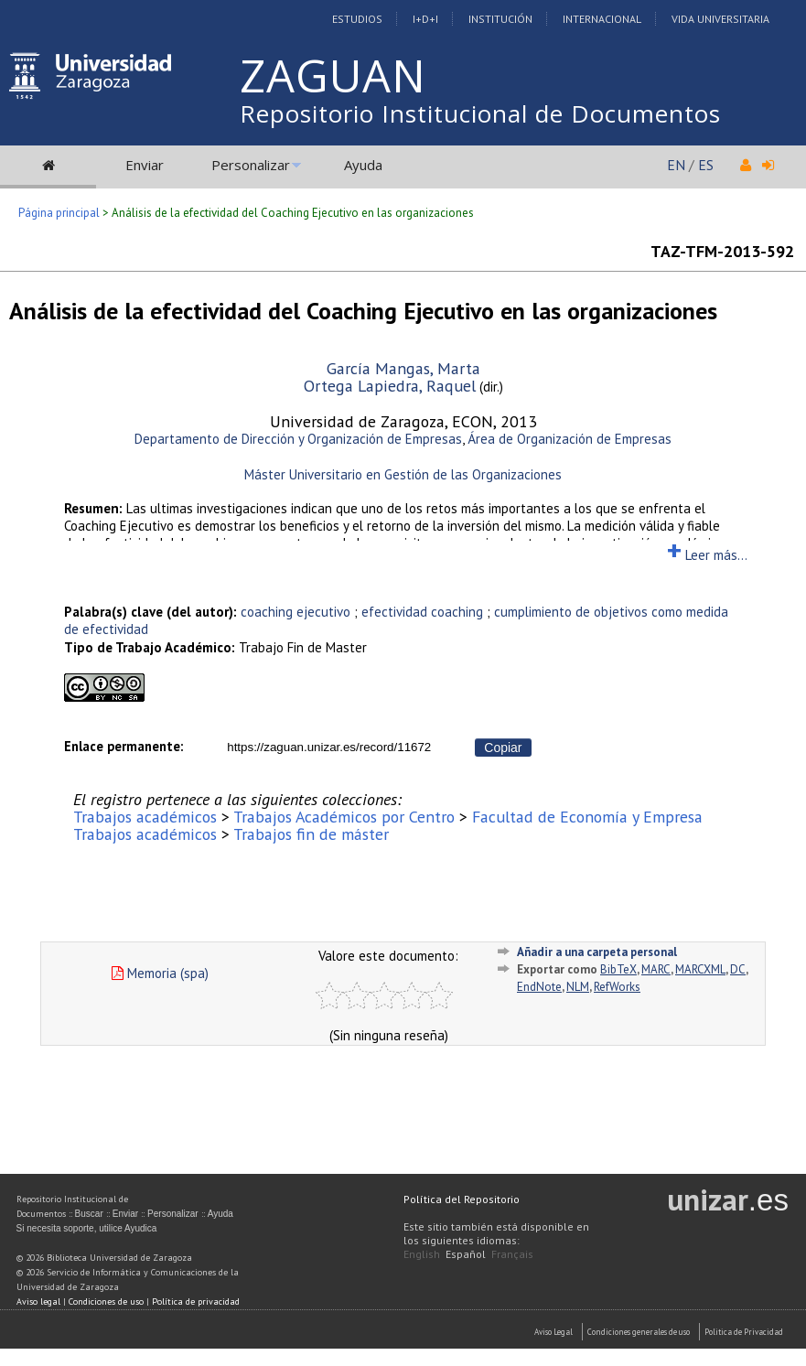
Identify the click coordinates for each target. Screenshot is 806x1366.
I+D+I (425, 19)
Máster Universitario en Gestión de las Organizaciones (403, 474)
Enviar (144, 165)
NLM (577, 987)
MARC (656, 969)
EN (676, 165)
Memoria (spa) (160, 973)
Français (512, 1254)
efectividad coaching (422, 611)
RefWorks (617, 987)
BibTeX (618, 969)
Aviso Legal (553, 1332)
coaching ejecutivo (295, 611)
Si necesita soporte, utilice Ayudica (86, 1228)
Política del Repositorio (461, 1199)
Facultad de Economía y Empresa (587, 816)
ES (706, 165)
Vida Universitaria (720, 19)
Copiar (502, 747)
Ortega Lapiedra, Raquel (390, 385)
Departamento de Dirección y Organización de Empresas (298, 438)
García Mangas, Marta (403, 368)
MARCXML (700, 969)
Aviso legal (38, 1301)
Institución (500, 19)
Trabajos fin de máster (311, 833)
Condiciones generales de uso (638, 1332)
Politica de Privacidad (743, 1332)
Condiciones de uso (106, 1301)
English (421, 1254)
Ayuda (363, 165)
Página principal (59, 212)
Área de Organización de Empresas (569, 438)
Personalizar (250, 165)
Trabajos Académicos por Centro (344, 816)
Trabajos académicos (145, 816)
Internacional (602, 19)
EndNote (539, 987)
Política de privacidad (196, 1301)
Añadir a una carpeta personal (597, 952)
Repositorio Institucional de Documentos (480, 113)
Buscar (89, 1214)
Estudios (357, 19)
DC (738, 969)
